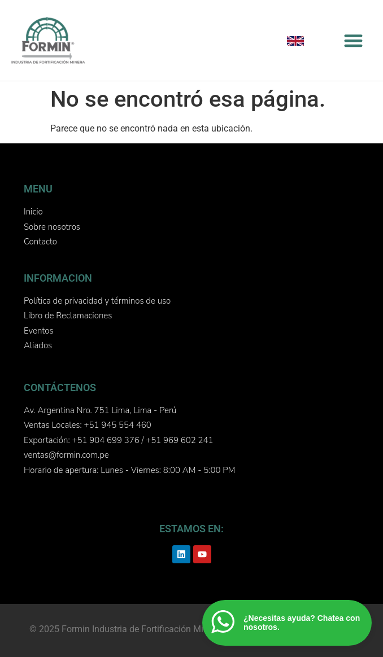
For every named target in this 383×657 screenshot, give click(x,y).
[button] (353, 40)
